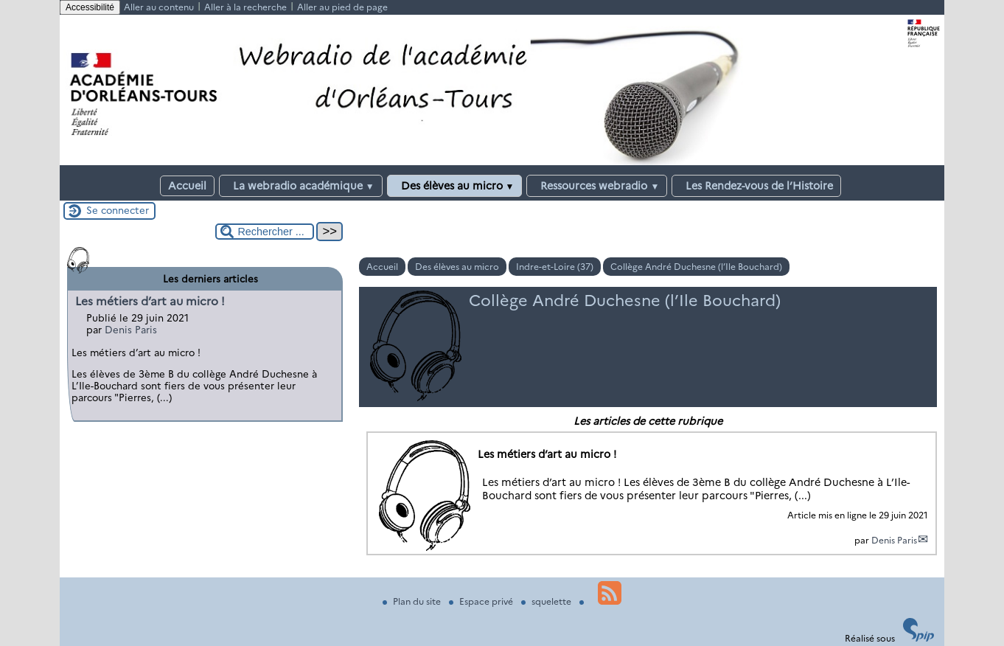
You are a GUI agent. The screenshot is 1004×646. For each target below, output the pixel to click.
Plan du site (413, 601)
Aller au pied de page (342, 7)
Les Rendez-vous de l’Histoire (756, 185)
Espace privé (482, 601)
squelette (547, 601)
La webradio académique (300, 185)
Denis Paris (894, 540)
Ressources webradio (596, 185)
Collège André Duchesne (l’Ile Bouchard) (696, 266)
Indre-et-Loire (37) (554, 266)
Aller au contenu (159, 7)
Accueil (187, 185)
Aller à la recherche (245, 7)
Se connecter (117, 210)
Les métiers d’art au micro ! (150, 301)
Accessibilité (90, 7)
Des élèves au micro (455, 185)
